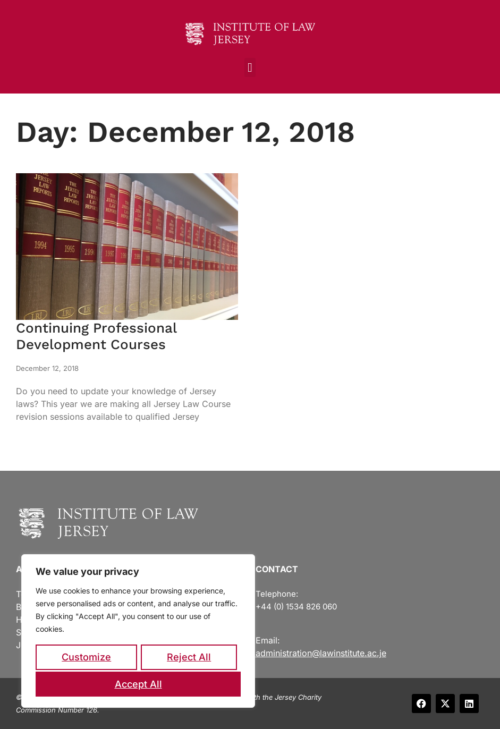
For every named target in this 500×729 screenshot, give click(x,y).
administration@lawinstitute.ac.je (321, 653)
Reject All (189, 658)
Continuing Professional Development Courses (96, 336)
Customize (86, 658)
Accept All (138, 684)
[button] (250, 67)
